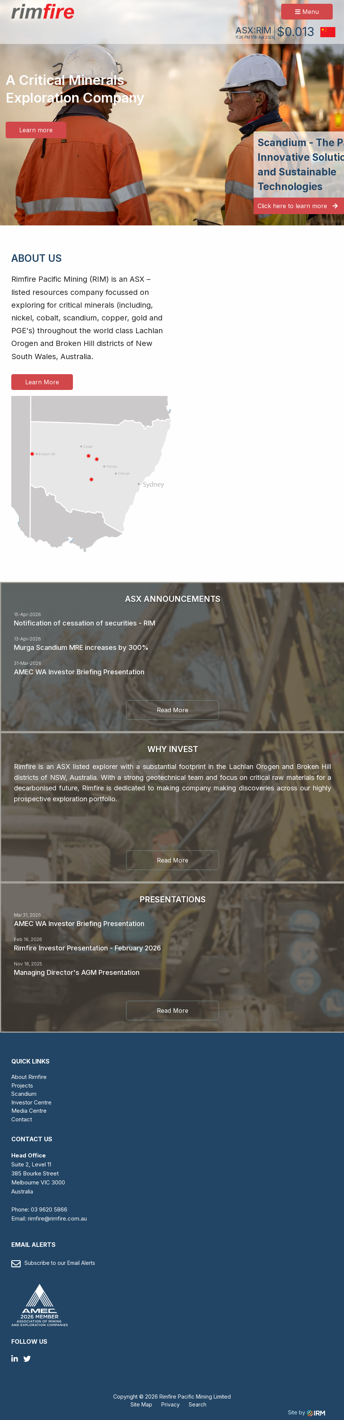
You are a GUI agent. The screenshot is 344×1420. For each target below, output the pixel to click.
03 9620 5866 (49, 1209)
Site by (306, 1412)
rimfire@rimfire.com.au (57, 1218)
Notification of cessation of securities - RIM (84, 623)
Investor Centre (31, 1102)
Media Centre (29, 1110)
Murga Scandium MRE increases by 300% (81, 647)
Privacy (170, 1404)
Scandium (23, 1093)
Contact (21, 1119)
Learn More (42, 382)
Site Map (141, 1404)
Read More (172, 710)
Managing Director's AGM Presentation (76, 972)
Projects (22, 1085)
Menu (307, 11)
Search (197, 1404)
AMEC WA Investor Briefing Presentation (79, 672)
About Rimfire (29, 1076)
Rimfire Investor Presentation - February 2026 (87, 948)
